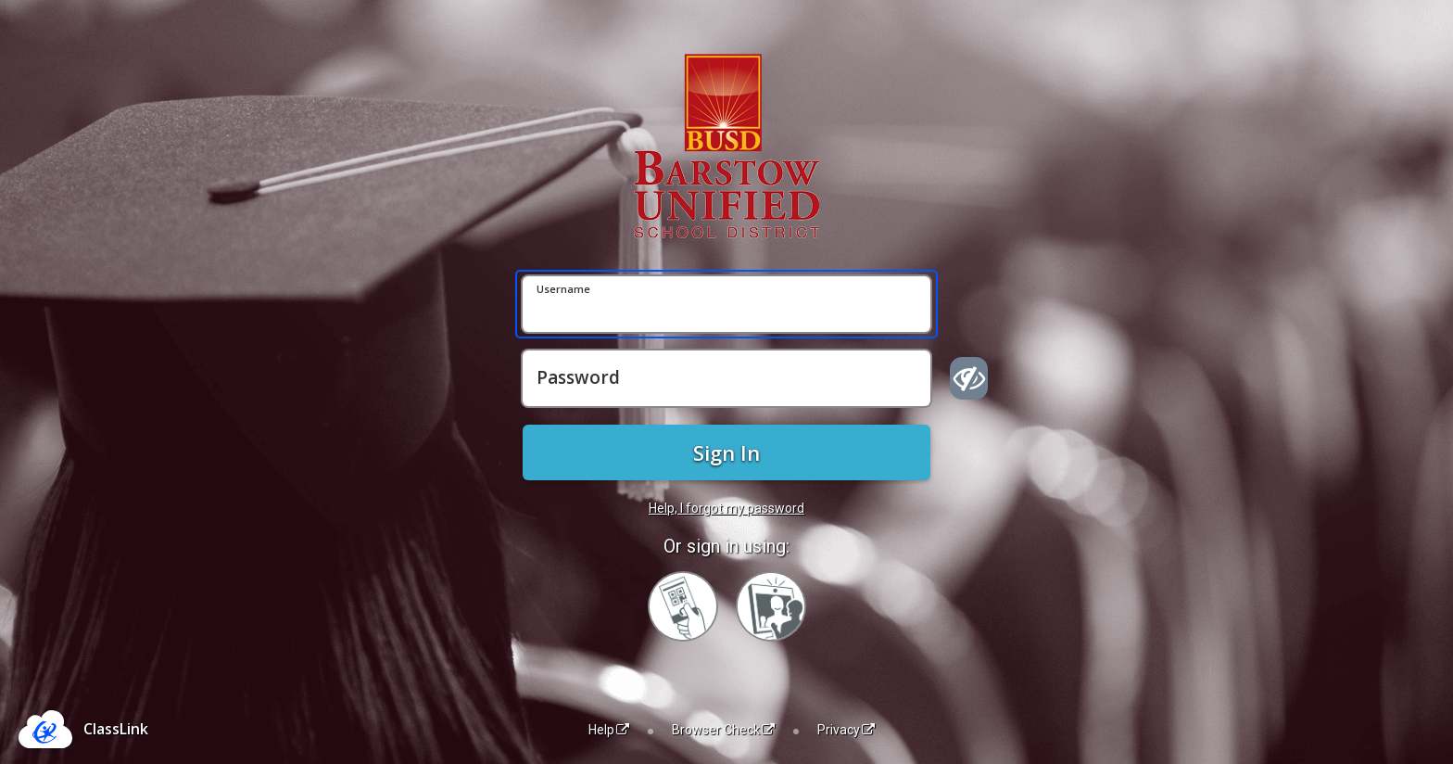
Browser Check (723, 729)
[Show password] (969, 378)
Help (608, 729)
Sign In (726, 452)
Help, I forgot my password (726, 508)
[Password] (726, 378)
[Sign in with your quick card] (683, 606)
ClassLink (115, 729)
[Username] (726, 304)
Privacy (846, 729)
